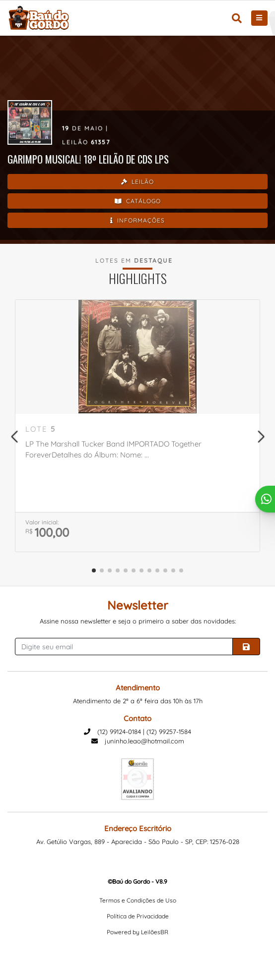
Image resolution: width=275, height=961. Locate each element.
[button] (14, 437)
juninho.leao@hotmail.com (137, 741)
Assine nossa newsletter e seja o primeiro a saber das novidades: (138, 621)
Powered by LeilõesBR (137, 932)
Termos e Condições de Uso (137, 900)
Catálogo (138, 201)
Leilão (137, 181)
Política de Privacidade (138, 916)
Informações (137, 220)
